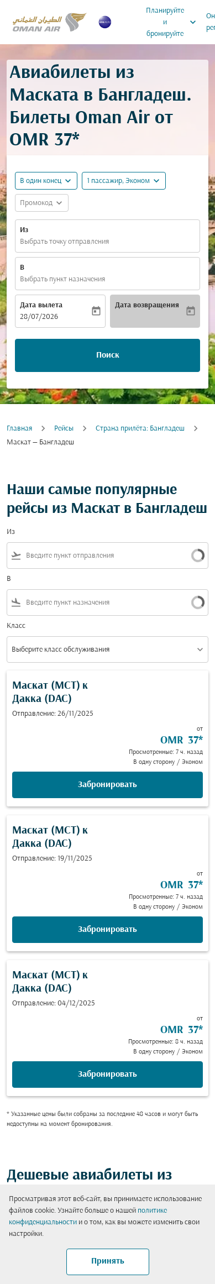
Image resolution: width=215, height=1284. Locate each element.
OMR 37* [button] (44, 140)
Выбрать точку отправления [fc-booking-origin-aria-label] (64, 242)
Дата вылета (41, 305)
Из (24, 230)
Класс (16, 626)
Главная (19, 428)
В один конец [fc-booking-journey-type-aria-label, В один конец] (40, 181)
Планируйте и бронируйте (174, 22)
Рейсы (64, 428)
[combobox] (97, 556)
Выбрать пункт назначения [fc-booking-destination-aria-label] (62, 279)
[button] (124, 181)
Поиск (107, 355)
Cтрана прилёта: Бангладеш (140, 428)
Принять (107, 1261)
